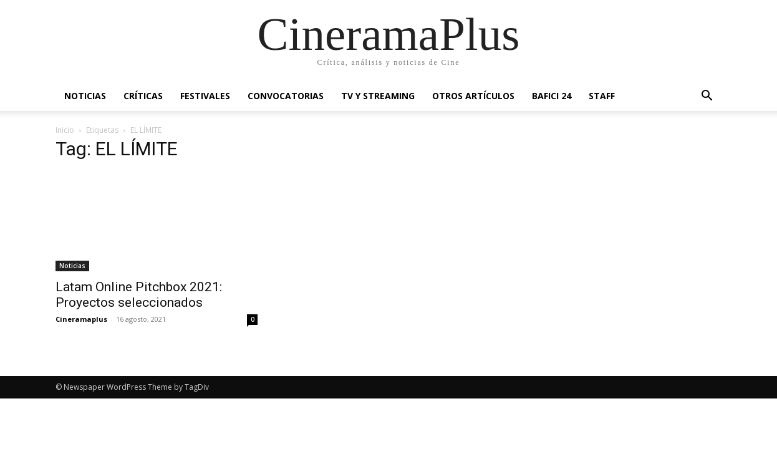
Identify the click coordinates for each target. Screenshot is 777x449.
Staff (602, 96)
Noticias (85, 96)
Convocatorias (286, 96)
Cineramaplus (81, 319)
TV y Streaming (378, 96)
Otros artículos (473, 96)
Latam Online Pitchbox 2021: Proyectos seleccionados (139, 294)
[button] (707, 97)
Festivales (205, 96)
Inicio (65, 130)
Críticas (143, 96)
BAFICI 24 (551, 96)
